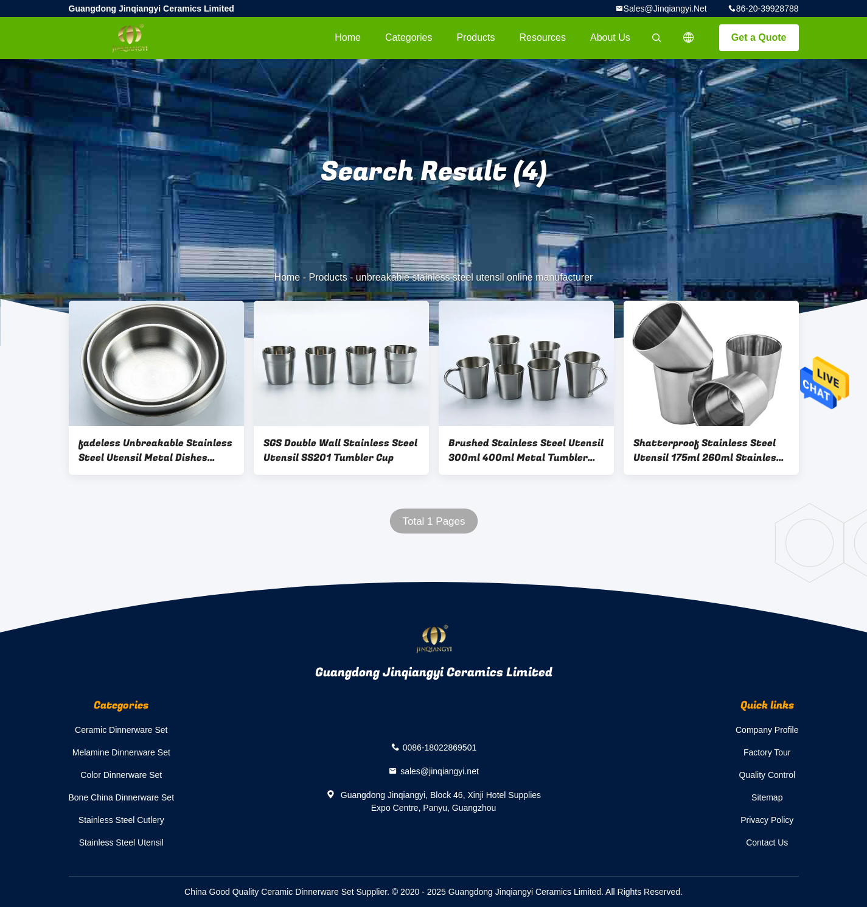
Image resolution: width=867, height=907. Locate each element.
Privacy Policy (766, 820)
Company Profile (767, 730)
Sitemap (766, 797)
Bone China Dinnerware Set (122, 797)
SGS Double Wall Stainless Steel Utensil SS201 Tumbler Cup (340, 450)
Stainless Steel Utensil (121, 842)
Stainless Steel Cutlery (121, 820)
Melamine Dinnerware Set (121, 752)
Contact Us (767, 842)
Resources (543, 37)
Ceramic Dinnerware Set (121, 730)
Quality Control (767, 775)
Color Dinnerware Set (121, 775)
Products (475, 37)
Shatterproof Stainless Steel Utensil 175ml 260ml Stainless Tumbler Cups (707, 450)
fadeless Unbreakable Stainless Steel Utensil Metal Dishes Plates (155, 450)
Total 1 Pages (433, 521)
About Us (610, 37)
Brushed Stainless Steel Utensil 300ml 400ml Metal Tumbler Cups (526, 450)
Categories (408, 37)
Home (348, 37)
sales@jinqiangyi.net (665, 8)
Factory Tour (767, 752)
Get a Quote (759, 37)
